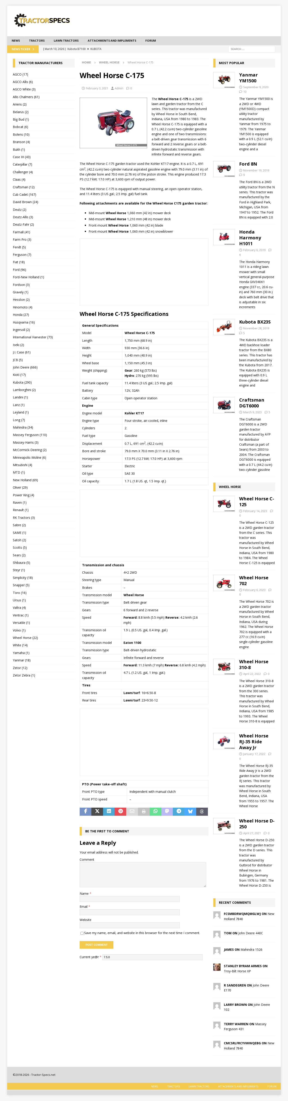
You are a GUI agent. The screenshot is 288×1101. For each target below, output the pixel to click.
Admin (119, 89)
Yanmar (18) (22, 660)
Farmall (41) (21, 232)
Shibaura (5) (21, 563)
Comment (87, 860)
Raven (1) (20, 503)
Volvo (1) (19, 631)
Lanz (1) (19, 405)
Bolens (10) (21, 135)
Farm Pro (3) (22, 240)
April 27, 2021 (252, 833)
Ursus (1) (19, 600)
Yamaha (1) (21, 653)
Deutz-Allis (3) (23, 217)
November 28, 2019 (256, 329)
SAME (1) (19, 533)
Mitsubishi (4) (22, 465)
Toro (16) (20, 593)
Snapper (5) (21, 586)
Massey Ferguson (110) (30, 435)
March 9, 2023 (252, 413)
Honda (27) (21, 315)
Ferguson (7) (22, 255)
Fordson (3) (21, 285)
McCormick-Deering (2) (30, 450)
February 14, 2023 (255, 511)
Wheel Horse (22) (25, 638)
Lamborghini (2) (24, 390)
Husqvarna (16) (24, 323)
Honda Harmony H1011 (250, 238)
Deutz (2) (19, 210)
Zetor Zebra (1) (24, 676)
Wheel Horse (230, 487)
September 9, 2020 (255, 87)
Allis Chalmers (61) (26, 97)
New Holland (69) (25, 480)
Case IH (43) (22, 157)
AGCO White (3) (24, 90)
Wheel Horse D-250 (256, 824)
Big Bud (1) (21, 120)
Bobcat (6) (20, 127)
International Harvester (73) (33, 338)
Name (85, 894)
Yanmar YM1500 (248, 78)
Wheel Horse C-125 (256, 502)
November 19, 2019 (256, 171)
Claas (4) (19, 180)
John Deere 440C (250, 934)
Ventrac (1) (21, 615)
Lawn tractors (70, 41)
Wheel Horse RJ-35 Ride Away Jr (253, 742)
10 (244, 92)
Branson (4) (21, 142)
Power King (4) (23, 495)
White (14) (20, 646)
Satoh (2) (19, 540)
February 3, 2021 (97, 89)
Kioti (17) (19, 375)
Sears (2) (19, 555)
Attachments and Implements (120, 41)
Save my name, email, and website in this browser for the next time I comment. (142, 933)
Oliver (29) (20, 488)
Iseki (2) (18, 345)
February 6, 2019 (254, 251)
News (16, 41)
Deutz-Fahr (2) (23, 225)
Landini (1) (20, 398)
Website (85, 920)
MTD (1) (19, 473)
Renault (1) (21, 510)
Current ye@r (90, 957)
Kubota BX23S (255, 322)
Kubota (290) (22, 383)
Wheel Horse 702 (253, 581)
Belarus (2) (21, 112)
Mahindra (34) (23, 428)
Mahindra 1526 (251, 950)
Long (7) (19, 420)
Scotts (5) (20, 548)
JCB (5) (18, 360)
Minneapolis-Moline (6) (29, 458)
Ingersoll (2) (21, 330)
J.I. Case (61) (22, 353)
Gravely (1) (20, 292)
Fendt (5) (19, 247)
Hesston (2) (21, 300)
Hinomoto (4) (22, 308)
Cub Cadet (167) (24, 195)
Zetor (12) (20, 668)
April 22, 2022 (252, 674)
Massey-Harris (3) (25, 443)
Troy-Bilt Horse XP (237, 971)
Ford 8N (248, 164)
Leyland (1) (21, 413)
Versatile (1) (21, 623)
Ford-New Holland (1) (28, 278)
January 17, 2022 (254, 755)
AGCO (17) (20, 75)
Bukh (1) (19, 150)
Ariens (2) (20, 105)
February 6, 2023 (254, 590)
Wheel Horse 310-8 (253, 665)
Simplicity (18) (23, 578)
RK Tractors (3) (24, 518)
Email (84, 907)
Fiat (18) (19, 263)
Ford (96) (19, 270)
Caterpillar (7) (22, 165)
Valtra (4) (19, 608)
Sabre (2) (19, 525)
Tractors (38, 41)
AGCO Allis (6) (23, 82)
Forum (162, 41)
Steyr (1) (19, 570)
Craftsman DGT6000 (251, 403)
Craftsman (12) (24, 187)
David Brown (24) (25, 202)
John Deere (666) (25, 368)
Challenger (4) (23, 172)
